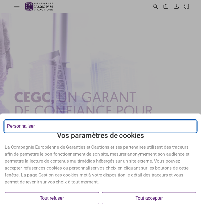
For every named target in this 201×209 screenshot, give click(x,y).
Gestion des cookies (58, 175)
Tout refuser (52, 198)
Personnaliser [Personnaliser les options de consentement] (21, 126)
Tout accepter (149, 198)
